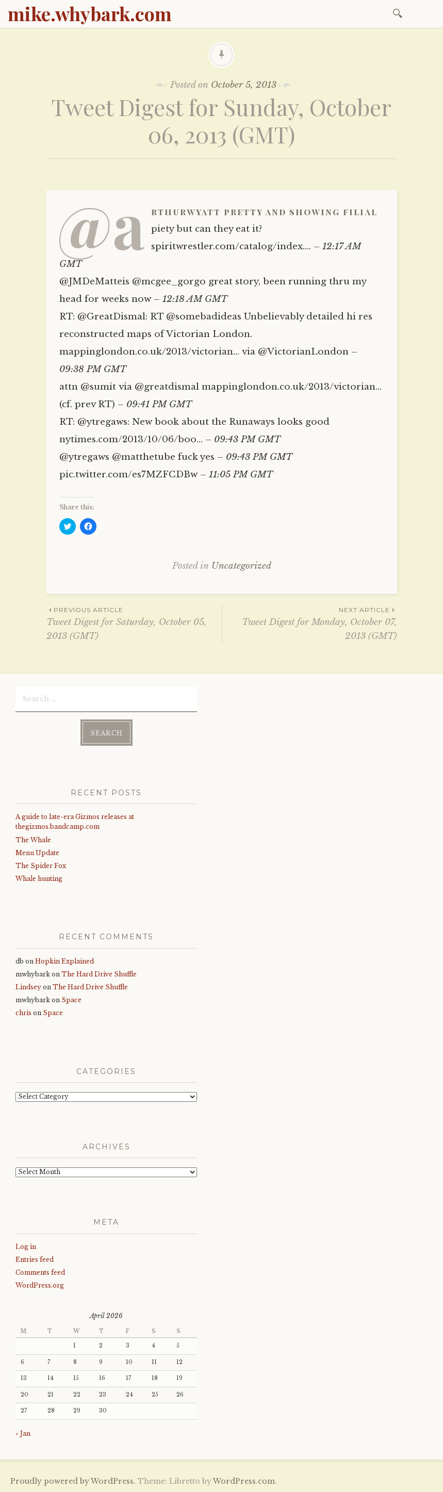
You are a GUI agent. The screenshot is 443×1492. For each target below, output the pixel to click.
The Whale (33, 839)
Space (71, 999)
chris (23, 1012)
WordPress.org (39, 1285)
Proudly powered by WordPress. (73, 1480)
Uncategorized (241, 565)
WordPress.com (244, 1480)
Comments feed (40, 1272)
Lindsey (28, 986)
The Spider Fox (40, 865)
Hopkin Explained (64, 961)
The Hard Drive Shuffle (99, 973)
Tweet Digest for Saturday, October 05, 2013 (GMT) (134, 623)
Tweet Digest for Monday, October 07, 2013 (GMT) (309, 623)
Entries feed (34, 1259)
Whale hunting (38, 878)
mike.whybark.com (90, 13)
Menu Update (37, 852)
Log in (25, 1246)
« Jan (22, 1433)
